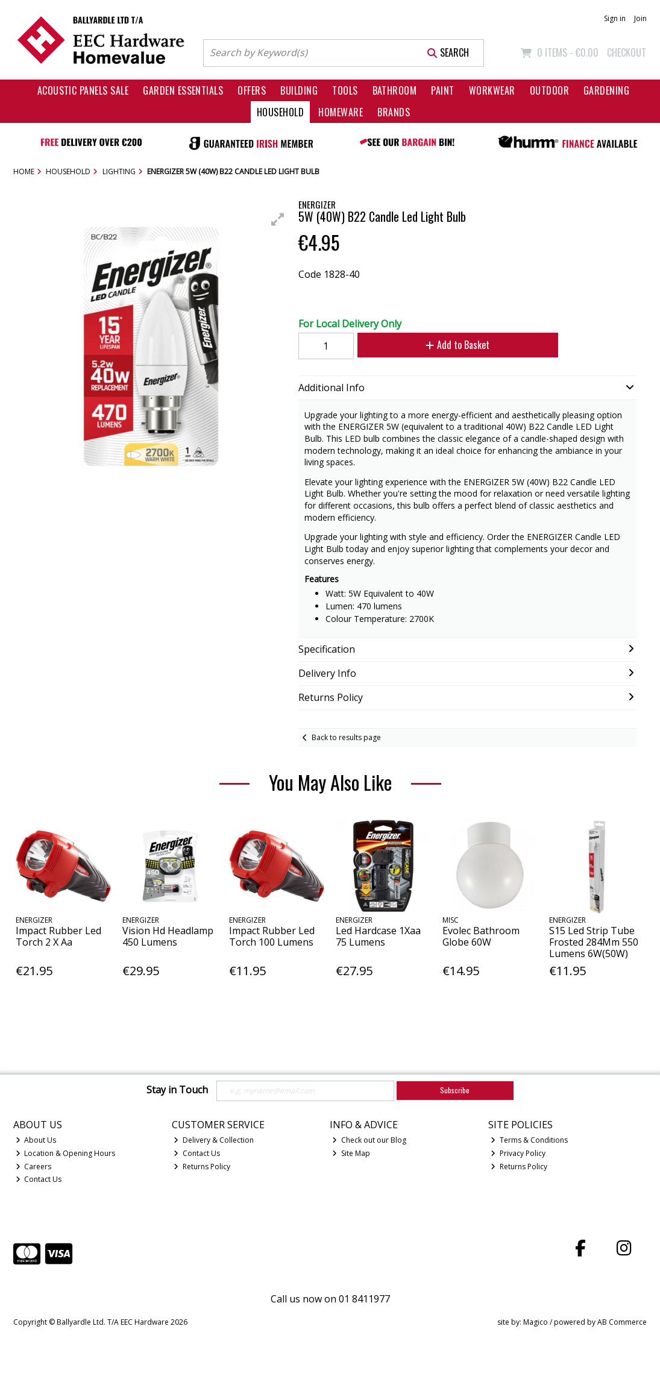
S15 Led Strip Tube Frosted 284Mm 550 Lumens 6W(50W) (593, 942)
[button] (278, 219)
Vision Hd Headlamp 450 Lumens (167, 936)
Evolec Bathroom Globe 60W (481, 936)
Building (299, 90)
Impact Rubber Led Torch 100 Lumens (272, 936)
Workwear (492, 90)
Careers (34, 1166)
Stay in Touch (177, 1090)
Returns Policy (202, 1166)
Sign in (615, 18)
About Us (36, 1140)
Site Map (351, 1153)
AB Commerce (622, 1322)
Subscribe (455, 1090)
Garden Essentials (183, 90)
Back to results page (346, 737)
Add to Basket (457, 345)
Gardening (606, 90)
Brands (393, 112)
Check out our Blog (369, 1140)
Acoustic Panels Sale (83, 90)
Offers (251, 90)
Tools (344, 90)
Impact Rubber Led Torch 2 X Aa (58, 936)
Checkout (626, 52)
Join (640, 18)
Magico (535, 1322)
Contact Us (39, 1179)
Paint (442, 90)
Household (280, 112)
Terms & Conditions (529, 1140)
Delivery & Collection (214, 1140)
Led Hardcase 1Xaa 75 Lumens (378, 936)
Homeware (340, 112)
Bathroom (394, 90)
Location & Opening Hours (66, 1153)
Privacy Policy (518, 1153)
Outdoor (549, 90)
